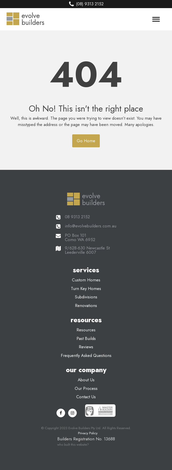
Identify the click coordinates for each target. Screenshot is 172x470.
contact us (86, 397)
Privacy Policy (88, 433)
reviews (86, 347)
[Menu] (156, 19)
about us (86, 380)
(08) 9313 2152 (90, 4)
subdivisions (86, 297)
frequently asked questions (86, 355)
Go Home (86, 141)
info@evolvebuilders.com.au (90, 226)
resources (86, 330)
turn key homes (86, 288)
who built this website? (73, 444)
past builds (86, 338)
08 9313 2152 (77, 217)
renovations (86, 305)
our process (86, 388)
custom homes (86, 280)
